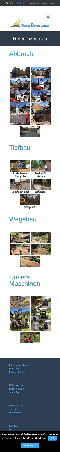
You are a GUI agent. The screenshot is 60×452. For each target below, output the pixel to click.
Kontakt (13, 425)
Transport (14, 409)
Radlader (14, 368)
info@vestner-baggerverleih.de (42, 3)
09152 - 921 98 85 (16, 3)
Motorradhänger (17, 372)
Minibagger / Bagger (20, 365)
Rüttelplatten (16, 385)
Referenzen (15, 412)
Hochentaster (16, 405)
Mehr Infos (30, 445)
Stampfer (14, 392)
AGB (11, 429)
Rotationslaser (17, 388)
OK (52, 438)
